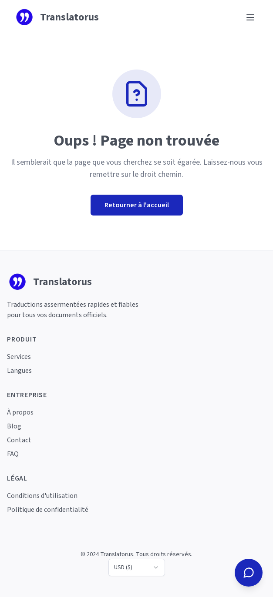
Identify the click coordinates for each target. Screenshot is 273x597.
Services (19, 357)
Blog (14, 426)
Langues (19, 370)
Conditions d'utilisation (42, 496)
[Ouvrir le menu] (250, 17)
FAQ (13, 454)
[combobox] (136, 567)
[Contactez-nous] (249, 573)
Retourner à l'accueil (136, 205)
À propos (20, 412)
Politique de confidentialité (47, 509)
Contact (19, 440)
